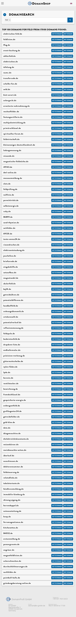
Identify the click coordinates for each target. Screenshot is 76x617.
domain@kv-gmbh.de (36, 605)
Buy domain (68, 34)
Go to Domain (57, 34)
